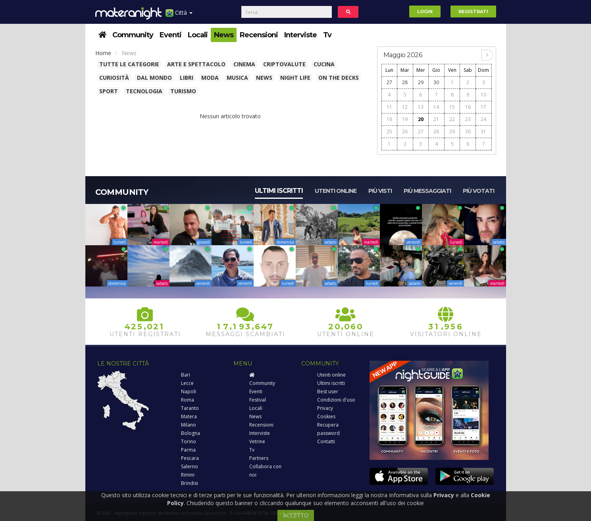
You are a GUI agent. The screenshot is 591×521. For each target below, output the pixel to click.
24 (483, 119)
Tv (327, 35)
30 (436, 82)
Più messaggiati (427, 190)
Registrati (473, 11)
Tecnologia (144, 91)
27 (389, 82)
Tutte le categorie (129, 64)
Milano (188, 424)
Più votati (478, 190)
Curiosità (114, 77)
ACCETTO (295, 515)
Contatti (326, 441)
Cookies (326, 416)
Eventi (170, 35)
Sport (108, 91)
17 (483, 107)
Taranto (190, 408)
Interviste (300, 35)
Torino (188, 441)
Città (179, 16)
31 (483, 131)
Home (103, 53)
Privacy (325, 408)
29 (421, 82)
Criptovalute (284, 64)
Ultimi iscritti (279, 190)
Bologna (190, 433)
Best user (327, 391)
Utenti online (335, 190)
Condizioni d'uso (336, 399)
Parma (188, 449)
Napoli (188, 391)
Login (425, 11)
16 (468, 107)
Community (132, 35)
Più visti (380, 190)
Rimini (187, 474)
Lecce (187, 383)
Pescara (190, 458)
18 (389, 119)
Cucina (324, 64)
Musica (237, 77)
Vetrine (257, 441)
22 (452, 119)
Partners (258, 458)
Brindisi (189, 483)
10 (483, 94)
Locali (198, 35)
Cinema (244, 64)
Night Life (295, 77)
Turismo (183, 91)
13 (421, 107)
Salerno (189, 466)
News (223, 35)
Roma (187, 399)
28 (405, 82)
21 (436, 119)
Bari (185, 374)
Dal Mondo (154, 77)
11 (389, 107)
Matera (189, 416)
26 (405, 131)
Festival (257, 399)
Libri (186, 77)
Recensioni (259, 35)
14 (436, 107)
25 (389, 131)
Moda (210, 77)
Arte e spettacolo (196, 64)
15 (452, 107)
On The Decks (338, 77)
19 (405, 119)
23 (468, 119)
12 (405, 107)
